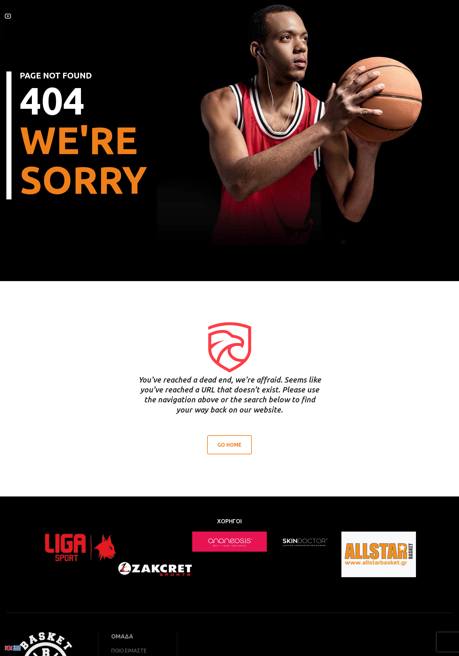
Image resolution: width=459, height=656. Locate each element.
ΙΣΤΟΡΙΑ (190, 16)
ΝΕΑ (210, 16)
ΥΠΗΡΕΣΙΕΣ (137, 16)
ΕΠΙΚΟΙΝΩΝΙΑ (264, 16)
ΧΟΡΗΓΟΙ (232, 16)
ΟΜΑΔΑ (165, 16)
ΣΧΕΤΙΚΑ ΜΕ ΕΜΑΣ (98, 16)
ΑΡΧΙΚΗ (62, 16)
